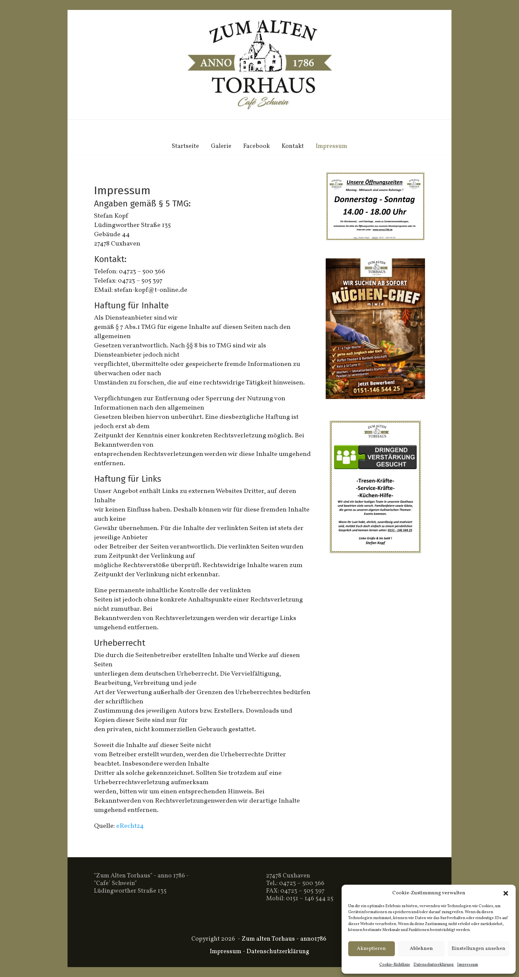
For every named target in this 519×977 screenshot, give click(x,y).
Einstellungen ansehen (478, 948)
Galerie (221, 146)
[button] (505, 893)
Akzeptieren (371, 948)
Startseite (185, 146)
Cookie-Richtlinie (394, 964)
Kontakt (293, 146)
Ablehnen (421, 948)
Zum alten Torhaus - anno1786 (284, 939)
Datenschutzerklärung (433, 964)
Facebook (256, 146)
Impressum (467, 964)
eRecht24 (130, 826)
